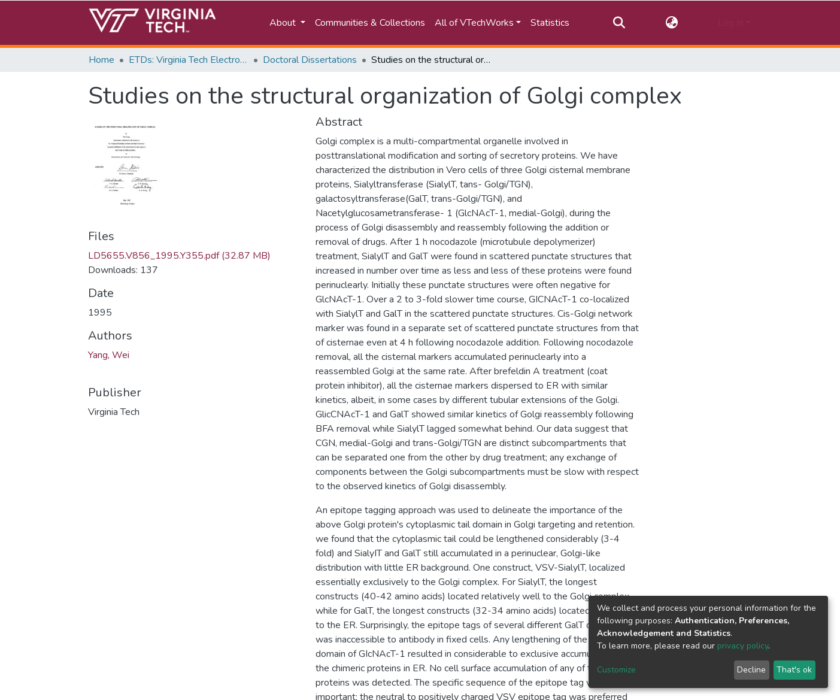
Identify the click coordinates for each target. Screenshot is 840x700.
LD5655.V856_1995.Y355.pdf (179, 255)
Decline (751, 669)
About (283, 22)
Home (101, 59)
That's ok (794, 669)
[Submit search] (619, 23)
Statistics (549, 22)
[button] (671, 23)
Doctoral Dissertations (310, 59)
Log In (731, 22)
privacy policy (742, 645)
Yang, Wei (108, 355)
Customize (616, 669)
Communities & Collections (370, 22)
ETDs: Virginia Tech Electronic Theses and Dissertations (188, 59)
